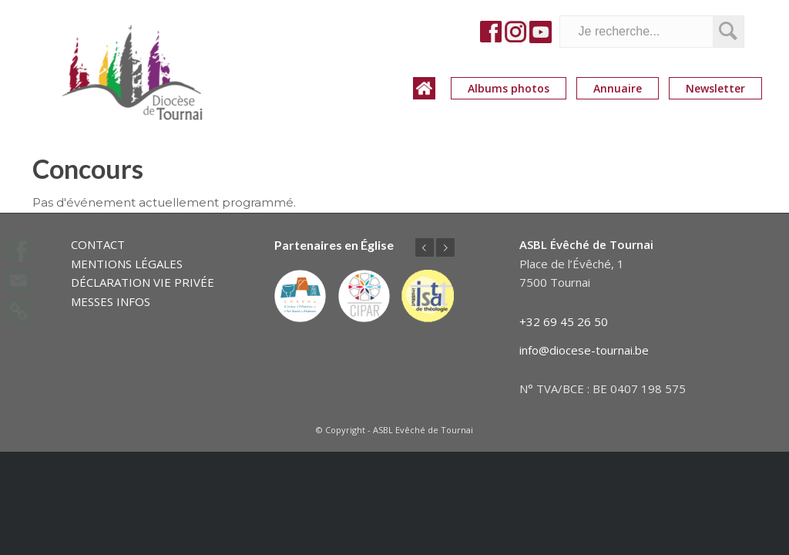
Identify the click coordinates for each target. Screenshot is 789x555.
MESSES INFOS (110, 301)
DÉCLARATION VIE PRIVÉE (142, 282)
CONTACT (98, 244)
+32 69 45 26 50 (563, 321)
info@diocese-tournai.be (584, 350)
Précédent (424, 247)
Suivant (445, 247)
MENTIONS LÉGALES (127, 263)
